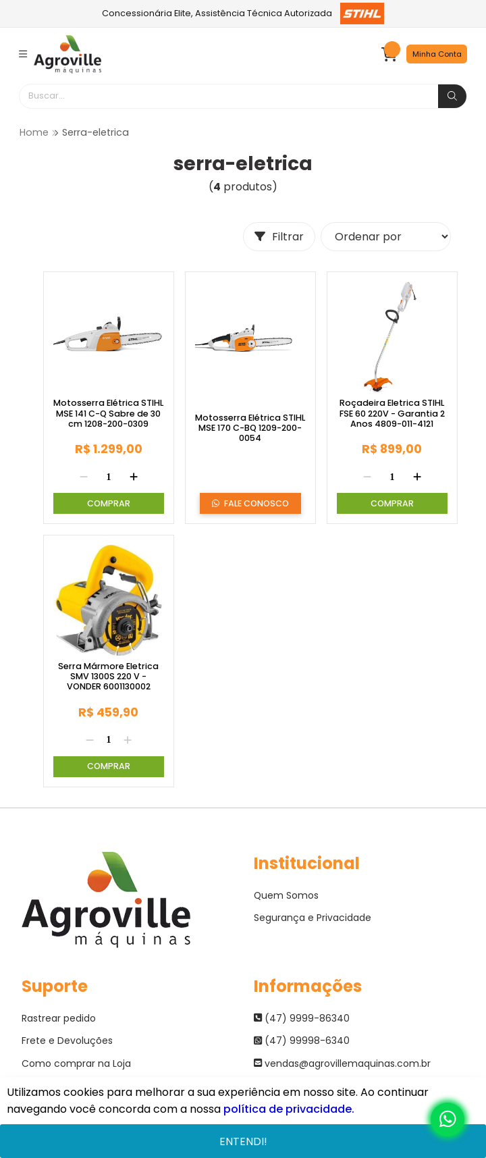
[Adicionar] (134, 477)
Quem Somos (286, 895)
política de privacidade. (288, 1109)
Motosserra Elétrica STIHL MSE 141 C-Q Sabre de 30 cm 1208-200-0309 (108, 413)
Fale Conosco (250, 504)
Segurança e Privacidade (312, 917)
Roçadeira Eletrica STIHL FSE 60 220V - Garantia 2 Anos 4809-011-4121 (392, 413)
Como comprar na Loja (76, 1063)
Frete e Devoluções (67, 1040)
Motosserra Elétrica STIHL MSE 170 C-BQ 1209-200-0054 (250, 428)
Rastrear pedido (59, 1018)
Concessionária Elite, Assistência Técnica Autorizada (243, 13)
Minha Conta (437, 54)
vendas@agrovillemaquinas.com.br (342, 1063)
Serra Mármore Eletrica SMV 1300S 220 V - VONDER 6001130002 (108, 676)
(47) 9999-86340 (302, 1018)
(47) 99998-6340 (302, 1040)
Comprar (108, 503)
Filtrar (279, 236)
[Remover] (84, 477)
